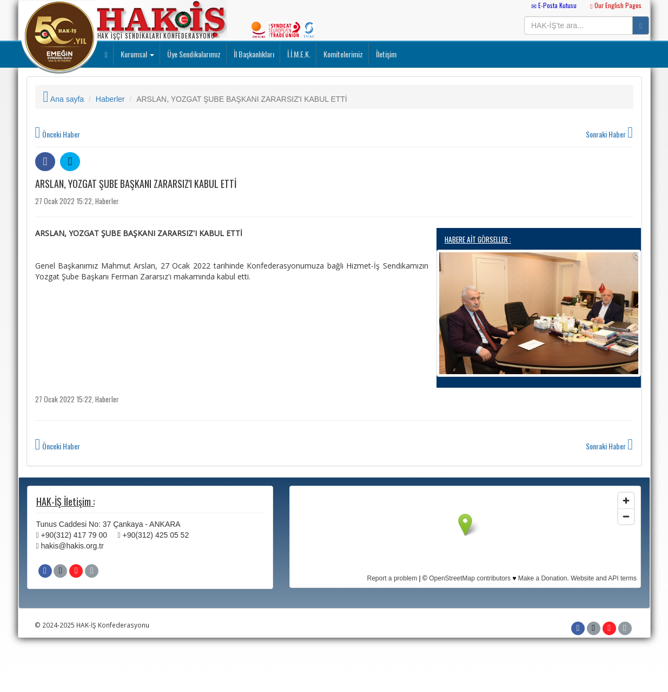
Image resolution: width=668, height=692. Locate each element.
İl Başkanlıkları (253, 54)
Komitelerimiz (342, 54)
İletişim (385, 54)
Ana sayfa (63, 99)
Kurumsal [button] (136, 54)
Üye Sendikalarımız (193, 54)
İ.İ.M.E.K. (298, 54)
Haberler (110, 99)
